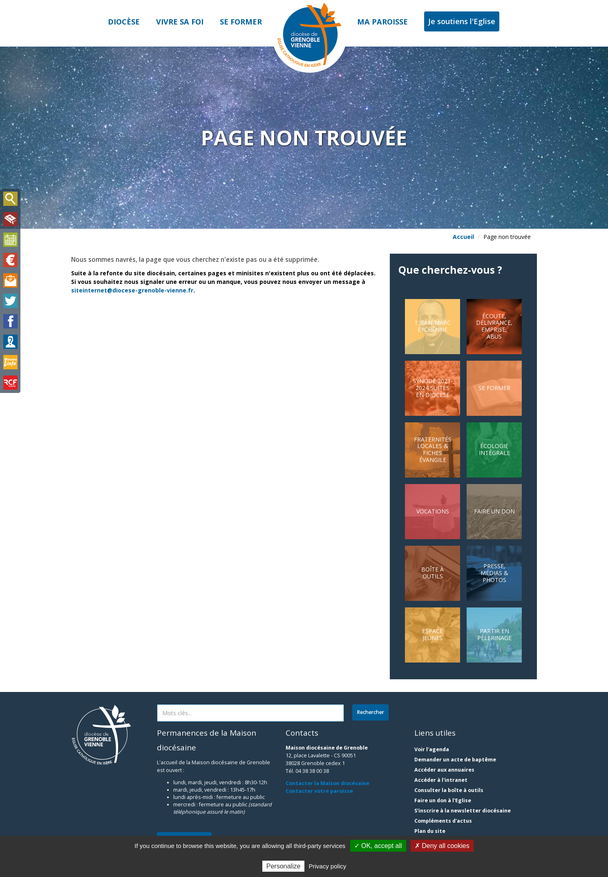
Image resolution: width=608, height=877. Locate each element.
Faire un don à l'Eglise (442, 800)
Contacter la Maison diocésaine (327, 783)
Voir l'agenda (431, 749)
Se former (241, 22)
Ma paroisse (382, 22)
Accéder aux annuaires (444, 769)
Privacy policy (327, 866)
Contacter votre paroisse (319, 791)
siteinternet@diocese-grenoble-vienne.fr (132, 290)
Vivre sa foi (179, 22)
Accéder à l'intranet (440, 780)
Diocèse (124, 22)
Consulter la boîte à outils (448, 790)
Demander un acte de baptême (455, 759)
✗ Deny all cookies (442, 845)
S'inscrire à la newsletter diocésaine (462, 810)
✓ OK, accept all (378, 845)
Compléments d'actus (443, 820)
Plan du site (429, 831)
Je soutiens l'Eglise (461, 21)
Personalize (283, 866)
